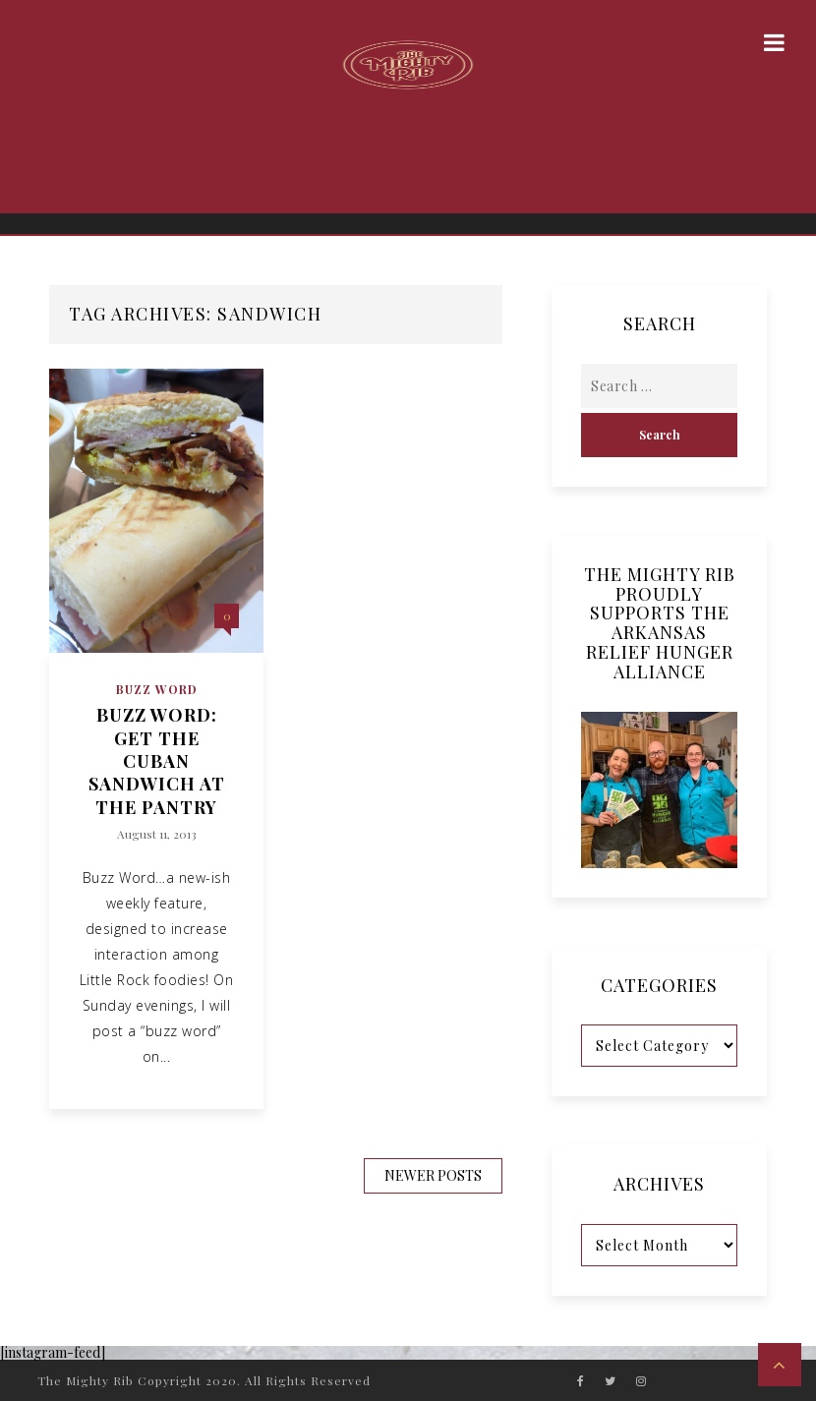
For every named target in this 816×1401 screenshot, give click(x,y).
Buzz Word (157, 689)
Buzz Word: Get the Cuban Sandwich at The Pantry (156, 761)
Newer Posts (433, 1175)
